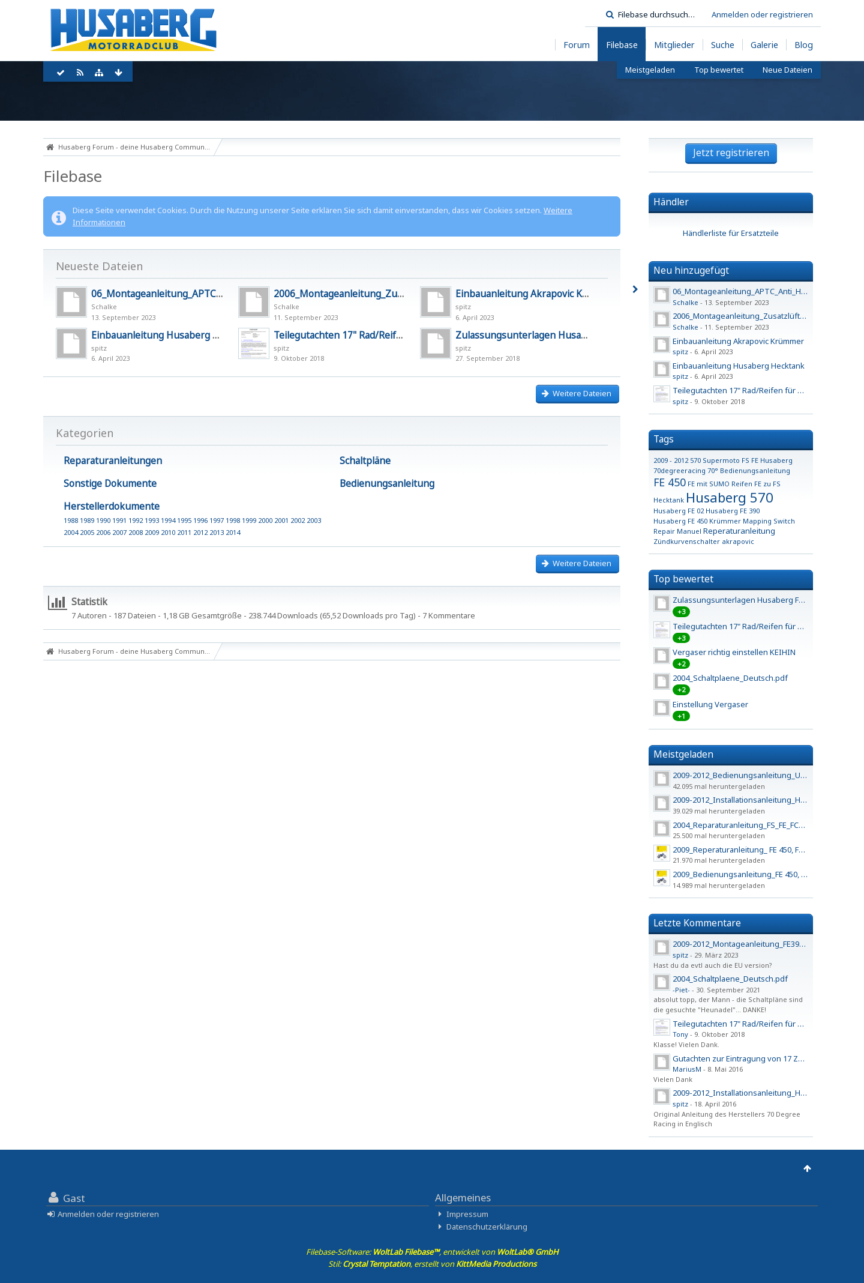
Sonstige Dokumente (110, 483)
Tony (680, 1034)
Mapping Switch (769, 520)
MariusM (687, 1068)
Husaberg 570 (729, 497)
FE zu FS (767, 483)
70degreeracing (679, 470)
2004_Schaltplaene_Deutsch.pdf (730, 677)
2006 (103, 532)
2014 (233, 532)
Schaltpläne (365, 460)
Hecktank (668, 499)
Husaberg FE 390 (733, 510)
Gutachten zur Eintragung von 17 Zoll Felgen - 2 (758, 1058)
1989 (87, 520)
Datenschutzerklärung (486, 1226)
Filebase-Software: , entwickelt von (432, 1251)
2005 (87, 532)
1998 (233, 520)
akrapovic (738, 541)
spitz (463, 306)
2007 (119, 532)
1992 (135, 520)
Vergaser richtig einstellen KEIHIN (734, 652)
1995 (184, 520)
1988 (71, 520)
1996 (200, 520)
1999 (249, 520)
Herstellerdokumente (112, 506)
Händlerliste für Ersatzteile (731, 233)
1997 (216, 520)
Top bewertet (683, 578)
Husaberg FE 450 (680, 520)
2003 (314, 520)
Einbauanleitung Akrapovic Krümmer (537, 293)
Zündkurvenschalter (686, 541)
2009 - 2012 (670, 460)
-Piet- (681, 989)
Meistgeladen (683, 754)
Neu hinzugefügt (691, 270)
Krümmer (725, 520)
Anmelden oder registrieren (762, 14)
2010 (168, 532)
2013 (216, 532)
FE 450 (669, 482)
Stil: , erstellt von (432, 1263)
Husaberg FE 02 (678, 510)
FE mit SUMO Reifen (720, 483)
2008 (135, 532)
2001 (281, 520)
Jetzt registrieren (731, 152)
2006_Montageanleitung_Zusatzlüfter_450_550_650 (388, 293)
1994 (168, 520)
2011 (184, 532)
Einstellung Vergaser (710, 704)
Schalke (104, 306)
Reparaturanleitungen (113, 460)
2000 (265, 520)
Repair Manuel (677, 531)
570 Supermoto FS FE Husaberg (741, 460)
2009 (152, 532)
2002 (297, 520)
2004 (71, 532)
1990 (103, 520)
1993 (152, 520)
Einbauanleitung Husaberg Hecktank (172, 335)
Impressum (467, 1214)
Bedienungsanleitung (387, 483)
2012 (200, 532)
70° (712, 470)
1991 (119, 520)
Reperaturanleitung (739, 530)
